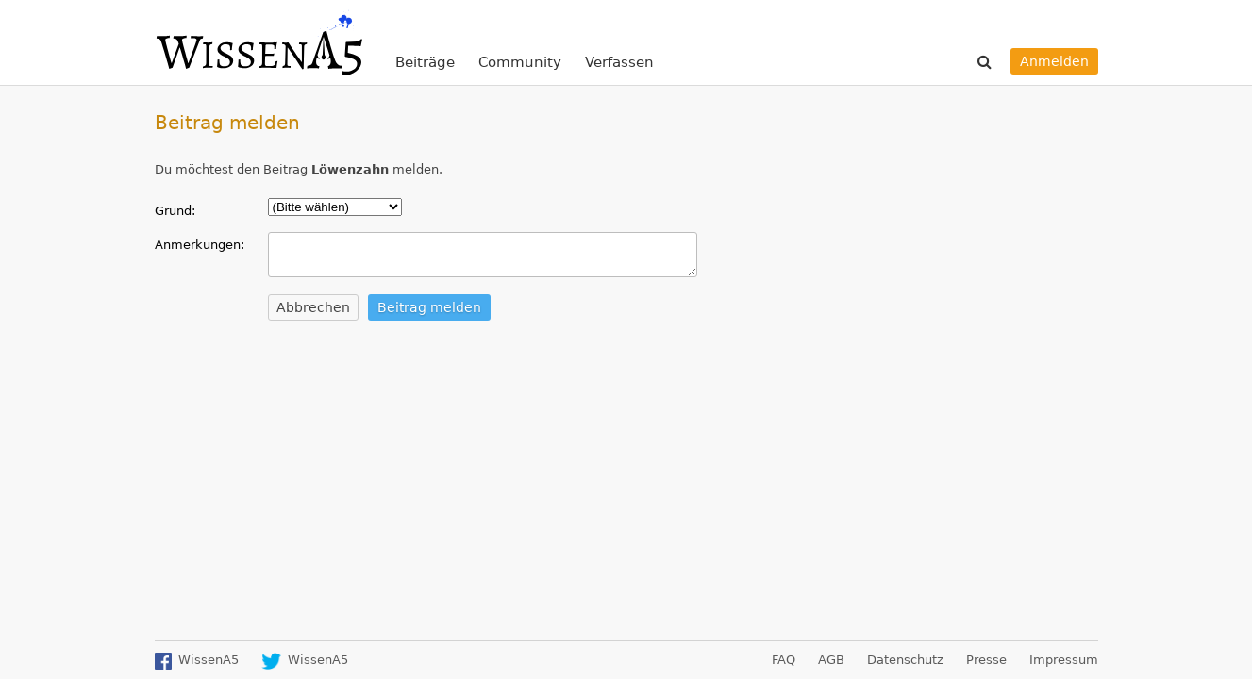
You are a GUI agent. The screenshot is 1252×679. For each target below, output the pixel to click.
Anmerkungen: (199, 245)
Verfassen (619, 62)
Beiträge (425, 62)
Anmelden (1054, 61)
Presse (986, 660)
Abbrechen (313, 307)
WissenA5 (258, 42)
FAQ (783, 660)
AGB (831, 660)
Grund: (175, 211)
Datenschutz (905, 660)
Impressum (1063, 660)
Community (519, 62)
